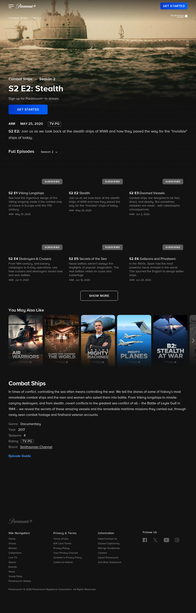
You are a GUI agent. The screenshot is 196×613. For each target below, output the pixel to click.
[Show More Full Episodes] (99, 296)
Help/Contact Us (107, 539)
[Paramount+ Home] (21, 521)
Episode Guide (20, 456)
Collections (15, 553)
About (37, 18)
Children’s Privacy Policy (67, 557)
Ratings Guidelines (109, 548)
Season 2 (47, 79)
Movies (13, 548)
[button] (11, 6)
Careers (102, 553)
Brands (13, 567)
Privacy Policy (61, 548)
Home (12, 539)
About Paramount (108, 557)
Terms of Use (60, 539)
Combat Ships (18, 18)
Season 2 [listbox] (47, 151)
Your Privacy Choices (65, 553)
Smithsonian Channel (36, 447)
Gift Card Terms (62, 543)
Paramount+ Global (20, 581)
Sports (12, 562)
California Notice (63, 562)
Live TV (13, 557)
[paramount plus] (26, 6)
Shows (12, 543)
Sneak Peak (15, 576)
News (12, 572)
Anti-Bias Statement (109, 562)
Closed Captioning (108, 543)
